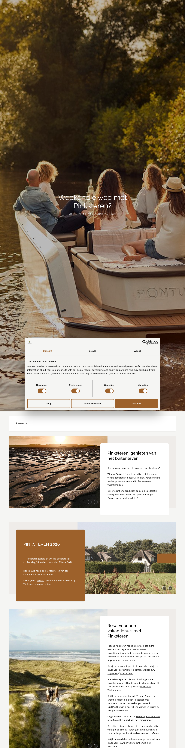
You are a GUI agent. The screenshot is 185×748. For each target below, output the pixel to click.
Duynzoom (145, 686)
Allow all (136, 403)
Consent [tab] (47, 351)
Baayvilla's (118, 720)
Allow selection (92, 403)
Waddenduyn (114, 690)
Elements (123, 729)
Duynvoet (112, 673)
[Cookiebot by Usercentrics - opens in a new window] (144, 342)
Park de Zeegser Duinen (140, 696)
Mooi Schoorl (126, 673)
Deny (48, 403)
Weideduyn (148, 669)
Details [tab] (92, 351)
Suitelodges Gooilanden (148, 716)
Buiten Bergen (134, 669)
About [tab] (137, 351)
